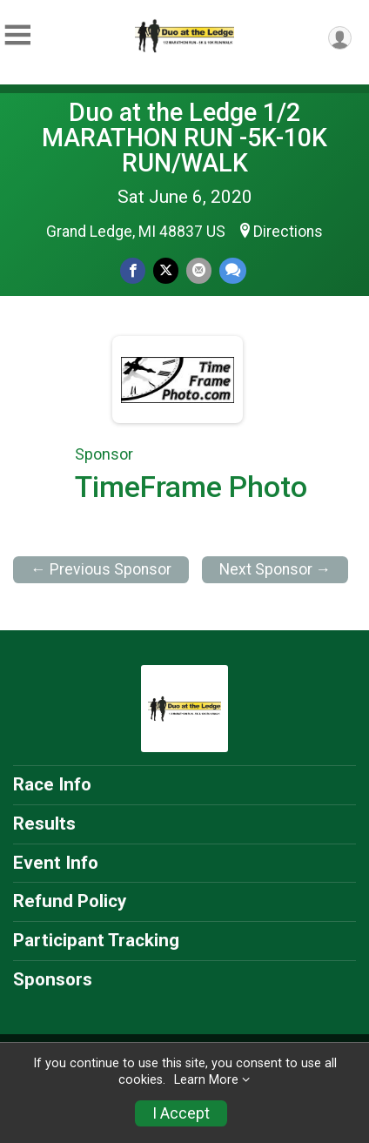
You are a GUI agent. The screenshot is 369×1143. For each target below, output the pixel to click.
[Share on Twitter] (165, 270)
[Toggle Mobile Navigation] (17, 35)
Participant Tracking (96, 940)
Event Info (55, 862)
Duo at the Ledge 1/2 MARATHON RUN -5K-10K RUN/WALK (184, 137)
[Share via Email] (198, 270)
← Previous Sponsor (100, 569)
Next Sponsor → (275, 569)
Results (44, 823)
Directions (288, 231)
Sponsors (52, 979)
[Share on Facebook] (132, 270)
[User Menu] (340, 38)
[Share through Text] (232, 270)
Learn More (206, 1079)
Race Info (52, 784)
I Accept (181, 1113)
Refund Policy (69, 901)
